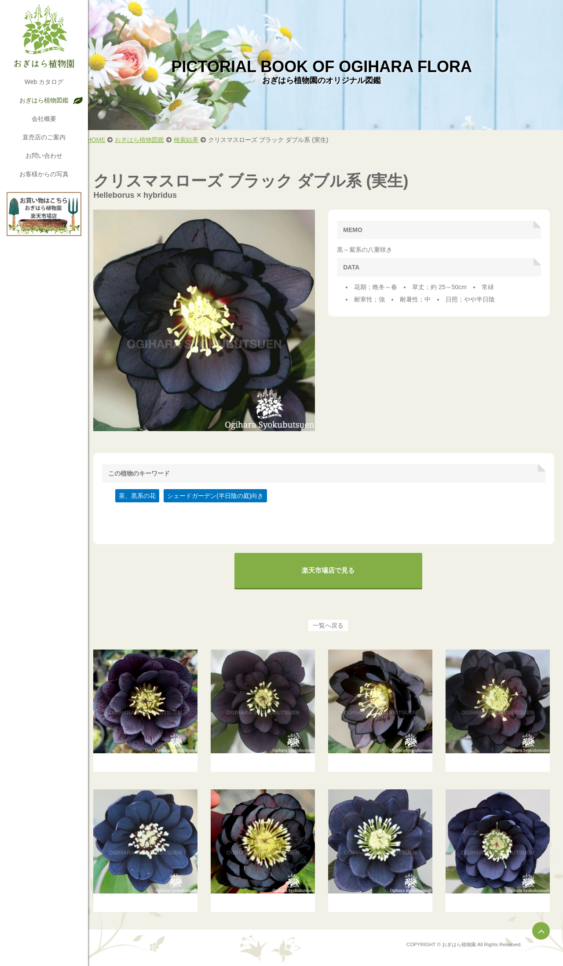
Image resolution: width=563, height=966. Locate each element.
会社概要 (44, 118)
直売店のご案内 (44, 137)
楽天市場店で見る (332, 566)
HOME (104, 139)
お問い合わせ (44, 155)
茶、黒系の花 (144, 491)
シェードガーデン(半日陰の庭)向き (223, 491)
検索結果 (194, 139)
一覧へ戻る (332, 621)
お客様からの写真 (44, 174)
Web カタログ (44, 81)
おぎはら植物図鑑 (44, 100)
